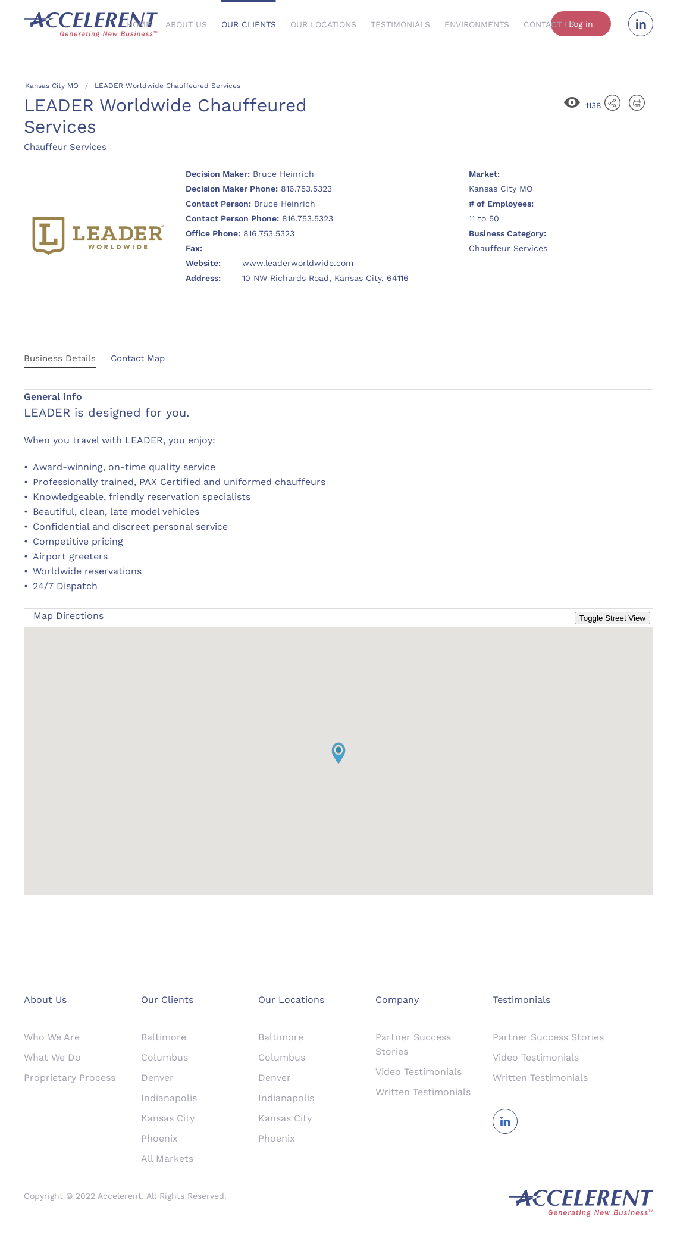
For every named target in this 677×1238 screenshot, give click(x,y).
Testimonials (400, 24)
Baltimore (163, 1037)
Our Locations (323, 24)
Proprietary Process (69, 1077)
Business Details (60, 358)
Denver (157, 1077)
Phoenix (159, 1138)
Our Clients (248, 24)
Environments (476, 24)
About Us (186, 24)
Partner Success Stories (548, 1037)
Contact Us (550, 24)
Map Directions (68, 615)
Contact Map (138, 358)
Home (139, 24)
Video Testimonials (418, 1071)
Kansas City (168, 1118)
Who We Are (52, 1037)
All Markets (167, 1158)
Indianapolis (169, 1097)
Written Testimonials (423, 1092)
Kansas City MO (52, 86)
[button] (338, 753)
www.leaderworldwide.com (297, 263)
